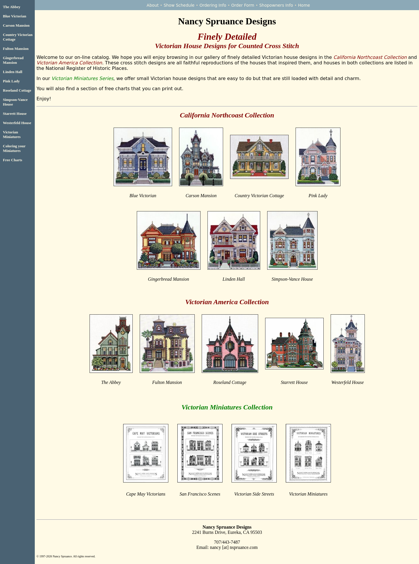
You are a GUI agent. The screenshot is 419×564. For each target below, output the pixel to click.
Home (304, 5)
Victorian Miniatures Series (83, 78)
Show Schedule (179, 5)
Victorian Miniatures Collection (227, 407)
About (153, 5)
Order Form (242, 5)
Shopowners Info (276, 5)
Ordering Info (212, 5)
